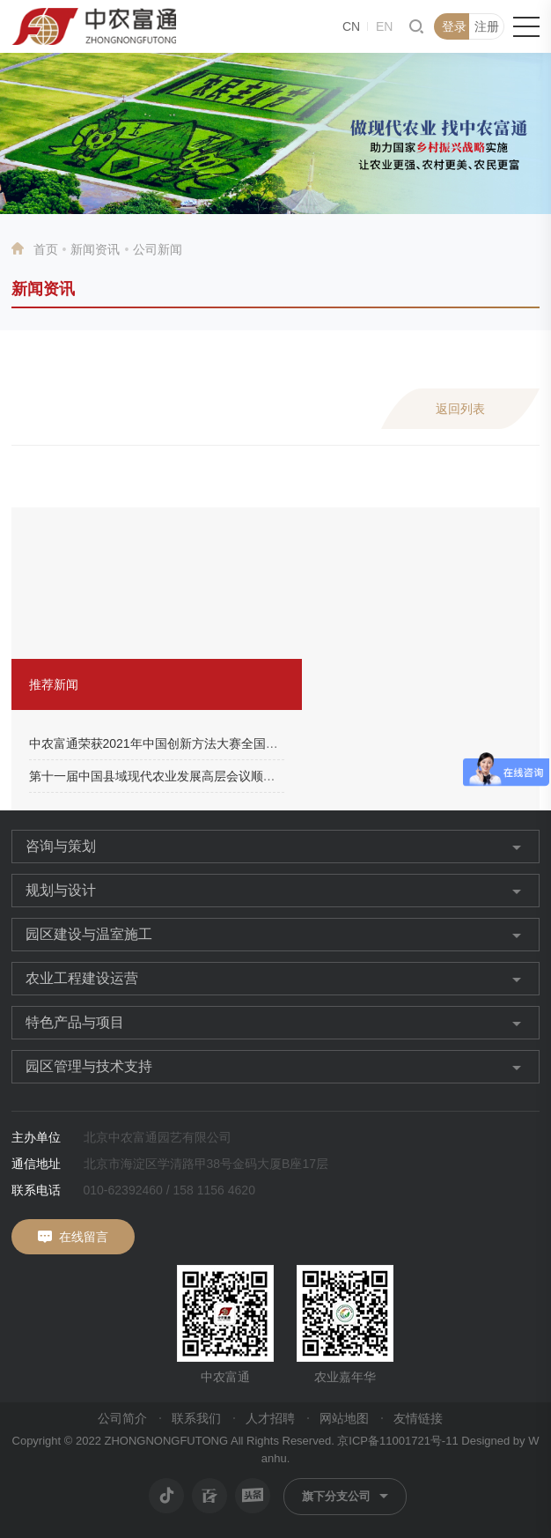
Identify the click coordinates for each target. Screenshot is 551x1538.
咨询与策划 (61, 846)
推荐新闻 (53, 684)
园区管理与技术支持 (89, 1066)
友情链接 (418, 1418)
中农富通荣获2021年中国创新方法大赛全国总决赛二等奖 (184, 743)
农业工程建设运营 (82, 978)
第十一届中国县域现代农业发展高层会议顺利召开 (164, 776)
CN (351, 26)
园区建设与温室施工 (89, 934)
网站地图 (344, 1418)
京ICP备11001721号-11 (397, 1440)
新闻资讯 (95, 249)
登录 (454, 26)
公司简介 (122, 1418)
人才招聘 (270, 1418)
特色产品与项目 (75, 1022)
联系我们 (196, 1418)
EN (384, 26)
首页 (45, 249)
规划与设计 (61, 890)
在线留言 (83, 1237)
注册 (486, 26)
